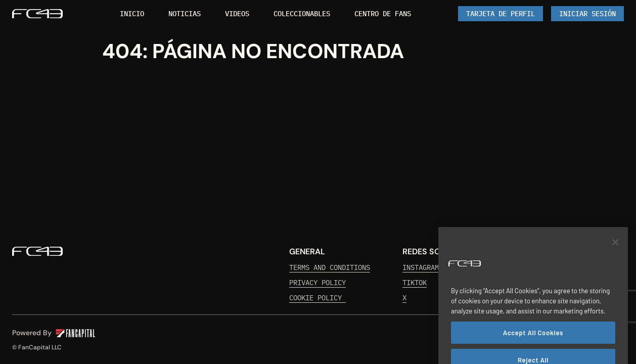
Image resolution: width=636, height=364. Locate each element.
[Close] (615, 253)
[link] (37, 13)
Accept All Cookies (533, 343)
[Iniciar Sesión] (587, 13)
